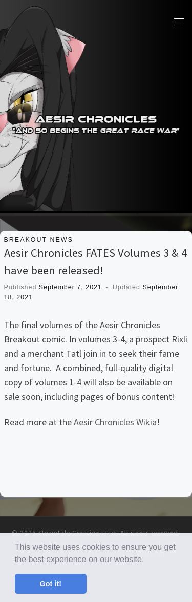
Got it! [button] (50, 583)
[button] (148, 560)
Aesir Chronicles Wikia (115, 422)
